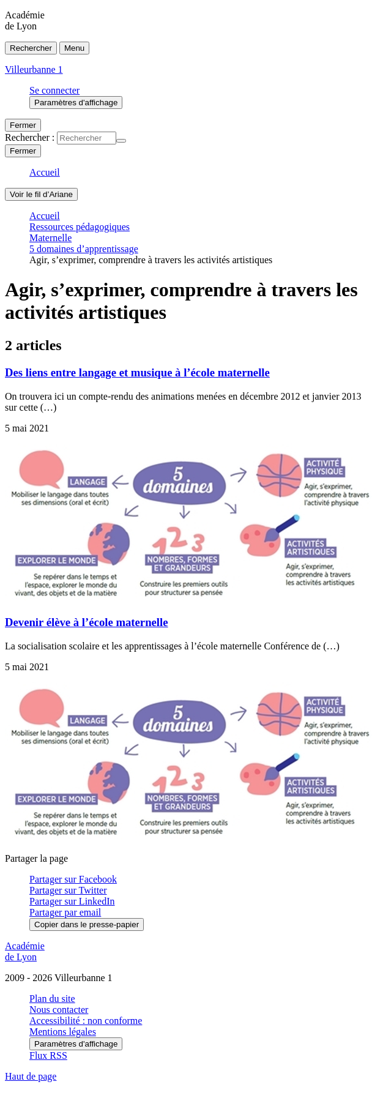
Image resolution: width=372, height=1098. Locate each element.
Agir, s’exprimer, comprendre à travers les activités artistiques (150, 260)
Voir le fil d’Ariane (41, 194)
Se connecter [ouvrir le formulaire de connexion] (54, 90)
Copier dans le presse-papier (86, 924)
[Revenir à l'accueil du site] (186, 952)
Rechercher (31, 48)
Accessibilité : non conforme (85, 1020)
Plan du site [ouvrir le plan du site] (52, 998)
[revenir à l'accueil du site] (186, 69)
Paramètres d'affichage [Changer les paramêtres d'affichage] (75, 102)
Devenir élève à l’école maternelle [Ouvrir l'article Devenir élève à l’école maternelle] (86, 622)
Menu (74, 48)
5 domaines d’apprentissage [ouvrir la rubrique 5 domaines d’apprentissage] (83, 249)
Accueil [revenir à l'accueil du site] (44, 172)
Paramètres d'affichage (75, 1043)
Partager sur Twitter (68, 890)
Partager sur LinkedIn (72, 901)
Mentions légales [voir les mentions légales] (62, 1031)
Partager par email (65, 912)
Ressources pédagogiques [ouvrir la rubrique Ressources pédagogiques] (79, 227)
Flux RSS (48, 1055)
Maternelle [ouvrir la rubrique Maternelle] (50, 238)
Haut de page (30, 1076)
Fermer (23, 125)
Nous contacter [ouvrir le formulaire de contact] (58, 1009)
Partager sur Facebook (73, 879)
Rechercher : (29, 137)
